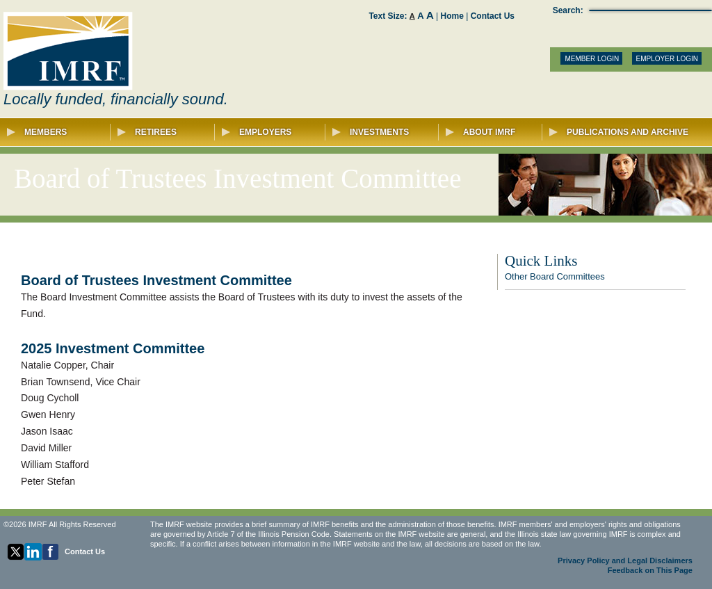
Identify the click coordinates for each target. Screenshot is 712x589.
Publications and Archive (618, 132)
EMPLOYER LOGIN (667, 59)
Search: (568, 10)
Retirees (166, 132)
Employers (273, 132)
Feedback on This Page (650, 570)
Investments (385, 132)
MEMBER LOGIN (592, 59)
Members (59, 132)
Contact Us (493, 16)
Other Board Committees (555, 276)
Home (452, 16)
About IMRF (494, 132)
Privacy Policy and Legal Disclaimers (625, 560)
